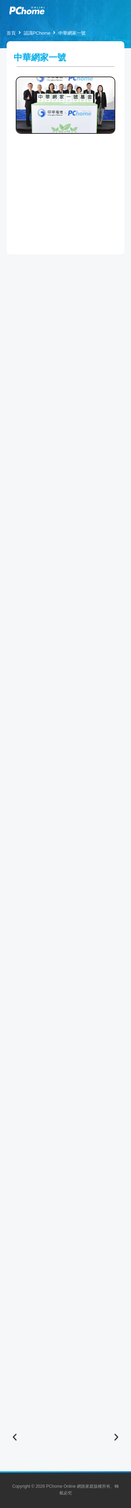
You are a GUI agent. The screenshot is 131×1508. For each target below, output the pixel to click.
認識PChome (37, 33)
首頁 (11, 33)
